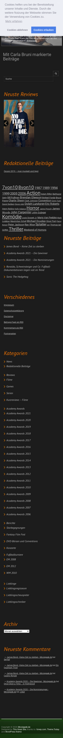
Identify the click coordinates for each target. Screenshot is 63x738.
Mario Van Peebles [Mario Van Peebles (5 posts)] (47, 217)
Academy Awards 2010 (18, 487)
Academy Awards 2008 (18, 501)
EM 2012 (11, 566)
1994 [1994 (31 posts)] (54, 188)
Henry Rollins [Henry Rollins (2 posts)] (8, 209)
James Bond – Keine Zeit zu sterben (25, 246)
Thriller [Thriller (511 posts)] (16, 229)
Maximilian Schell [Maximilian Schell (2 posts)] (18, 221)
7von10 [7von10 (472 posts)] (10, 187)
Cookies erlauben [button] (44, 30)
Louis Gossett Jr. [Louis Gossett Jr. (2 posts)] (29, 218)
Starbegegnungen (15, 528)
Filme (9, 380)
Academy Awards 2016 (18, 447)
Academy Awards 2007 (18, 507)
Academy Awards (15, 409)
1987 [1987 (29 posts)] (38, 188)
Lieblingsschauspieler (17, 595)
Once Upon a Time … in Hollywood (19, 684)
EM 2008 (11, 559)
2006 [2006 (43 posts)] (22, 193)
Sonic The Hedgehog (17, 277)
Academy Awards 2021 (18, 413)
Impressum (9, 305)
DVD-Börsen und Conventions (22, 541)
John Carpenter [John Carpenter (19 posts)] (21, 212)
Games (9, 386)
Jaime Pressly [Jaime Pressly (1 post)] (46, 209)
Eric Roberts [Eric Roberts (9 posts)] (52, 203)
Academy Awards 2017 (18, 440)
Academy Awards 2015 (18, 454)
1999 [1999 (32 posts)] (6, 194)
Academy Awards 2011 (18, 481)
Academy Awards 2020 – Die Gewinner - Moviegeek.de (31, 681)
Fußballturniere (14, 555)
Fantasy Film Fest (15, 534)
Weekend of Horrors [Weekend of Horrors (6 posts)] (35, 229)
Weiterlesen (32, 41)
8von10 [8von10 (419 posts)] (26, 187)
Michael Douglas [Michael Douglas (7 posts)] (36, 221)
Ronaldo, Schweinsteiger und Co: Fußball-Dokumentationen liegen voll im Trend (27, 268)
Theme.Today (53, 729)
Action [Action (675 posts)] (33, 193)
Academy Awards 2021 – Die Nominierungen (30, 260)
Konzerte (11, 548)
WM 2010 (11, 573)
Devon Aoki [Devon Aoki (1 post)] (19, 204)
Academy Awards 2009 (18, 494)
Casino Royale (10, 676)
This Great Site (19, 729)
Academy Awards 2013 (18, 467)
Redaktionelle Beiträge (18, 366)
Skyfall (7, 659)
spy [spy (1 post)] (48, 225)
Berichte (10, 523)
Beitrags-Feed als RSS (13, 322)
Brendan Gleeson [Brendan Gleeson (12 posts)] (31, 197)
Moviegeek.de (24, 727)
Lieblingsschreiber (16, 602)
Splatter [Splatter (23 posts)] (40, 224)
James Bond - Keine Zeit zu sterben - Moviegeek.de (29, 657)
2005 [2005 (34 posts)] (13, 194)
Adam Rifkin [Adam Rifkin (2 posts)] (46, 194)
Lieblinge (11, 584)
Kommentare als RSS (13, 328)
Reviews (10, 375)
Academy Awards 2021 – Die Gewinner (27, 253)
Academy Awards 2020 (18, 420)
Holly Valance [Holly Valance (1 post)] (20, 209)
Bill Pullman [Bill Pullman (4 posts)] (13, 197)
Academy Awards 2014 (18, 460)
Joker (22, 692)
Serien (9, 393)
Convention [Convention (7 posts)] (44, 200)
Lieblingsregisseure (16, 588)
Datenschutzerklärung (14, 311)
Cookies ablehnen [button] (17, 30)
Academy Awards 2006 (18, 514)
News (9, 361)
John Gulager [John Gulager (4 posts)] (39, 212)
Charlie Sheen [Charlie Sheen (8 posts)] (16, 200)
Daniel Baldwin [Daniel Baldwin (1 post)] (8, 204)
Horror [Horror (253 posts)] (33, 207)
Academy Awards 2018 (18, 433)
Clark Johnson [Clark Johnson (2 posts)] (31, 201)
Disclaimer (8, 316)
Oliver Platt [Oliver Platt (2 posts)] (51, 221)
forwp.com (41, 729)
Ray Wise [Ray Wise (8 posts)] (30, 224)
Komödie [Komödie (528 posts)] (12, 217)
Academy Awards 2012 (18, 474)
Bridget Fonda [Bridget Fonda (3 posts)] (48, 197)
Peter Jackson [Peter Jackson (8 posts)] (16, 224)
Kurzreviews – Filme (17, 400)
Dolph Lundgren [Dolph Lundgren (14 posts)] (35, 203)
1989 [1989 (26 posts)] (46, 188)
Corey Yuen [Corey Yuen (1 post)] (56, 201)
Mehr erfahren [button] (13, 21)
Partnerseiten (10, 333)
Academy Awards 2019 (18, 427)
